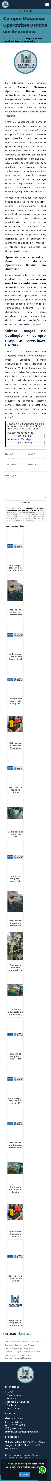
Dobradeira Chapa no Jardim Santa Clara (15, 613)
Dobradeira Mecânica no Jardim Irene (15, 1145)
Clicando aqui (25, 442)
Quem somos (14, 1395)
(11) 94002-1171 (15, 1421)
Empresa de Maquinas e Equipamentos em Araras (15, 1324)
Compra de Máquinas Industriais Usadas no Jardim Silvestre (15, 1060)
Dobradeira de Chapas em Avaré (15, 834)
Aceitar (24, 1474)
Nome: (9, 454)
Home (10, 1392)
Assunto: (33, 464)
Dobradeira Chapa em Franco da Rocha (15, 924)
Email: (31, 454)
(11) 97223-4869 (16, 1425)
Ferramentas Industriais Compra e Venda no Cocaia (15, 703)
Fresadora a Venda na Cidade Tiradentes (15, 791)
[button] (47, 4)
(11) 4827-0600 (25, 436)
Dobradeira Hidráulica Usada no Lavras (15, 1235)
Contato (11, 1405)
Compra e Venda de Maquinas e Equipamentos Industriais (18, 1359)
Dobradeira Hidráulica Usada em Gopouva (15, 747)
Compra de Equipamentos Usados (19, 1345)
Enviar (25, 502)
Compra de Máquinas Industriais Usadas (22, 1352)
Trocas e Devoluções (18, 1401)
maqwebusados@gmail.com (23, 1431)
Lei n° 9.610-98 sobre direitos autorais (25, 519)
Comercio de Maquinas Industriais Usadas (23, 1341)
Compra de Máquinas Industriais (19, 1348)
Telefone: (10, 464)
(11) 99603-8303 (16, 1428)
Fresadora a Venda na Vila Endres (15, 1278)
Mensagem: (11, 475)
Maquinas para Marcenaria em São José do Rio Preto (15, 569)
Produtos (11, 1398)
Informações (13, 1408)
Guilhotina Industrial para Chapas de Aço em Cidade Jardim (15, 1014)
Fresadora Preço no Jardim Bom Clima (15, 969)
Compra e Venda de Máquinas (18, 1355)
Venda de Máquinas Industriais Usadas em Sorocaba (15, 881)
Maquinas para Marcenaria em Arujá (15, 1101)
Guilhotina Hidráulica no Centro (15, 1189)
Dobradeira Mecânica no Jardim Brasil (15, 656)
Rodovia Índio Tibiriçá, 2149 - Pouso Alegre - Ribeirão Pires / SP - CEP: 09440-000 (25, 1445)
